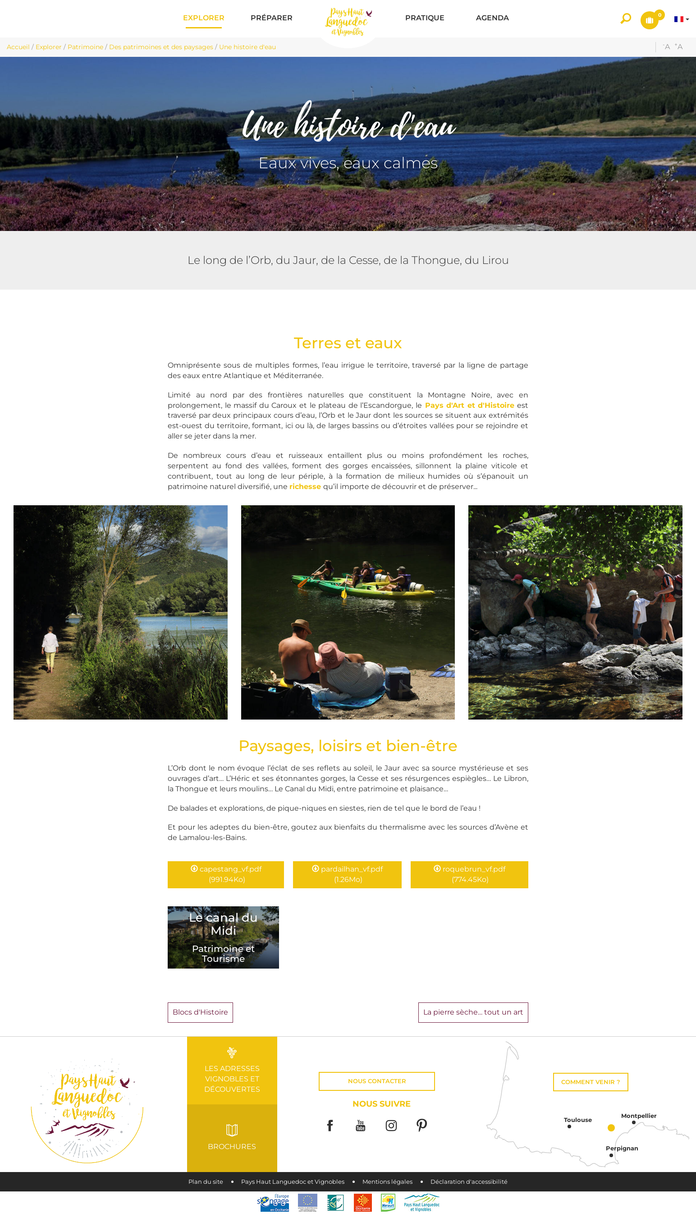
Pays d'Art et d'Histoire (470, 405)
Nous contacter (377, 1081)
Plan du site (205, 1181)
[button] (204, 18)
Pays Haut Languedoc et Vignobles (292, 1181)
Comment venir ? (590, 1082)
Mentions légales (387, 1181)
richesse (306, 486)
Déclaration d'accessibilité (469, 1181)
